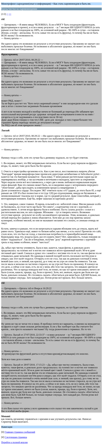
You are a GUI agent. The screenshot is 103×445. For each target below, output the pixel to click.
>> (10, 14)
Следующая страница (16, 437)
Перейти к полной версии (14, 442)
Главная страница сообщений (20, 432)
